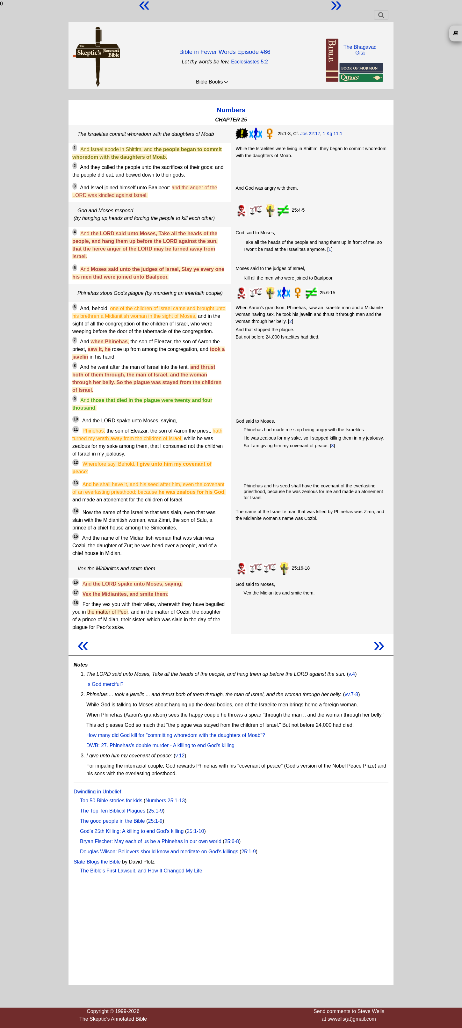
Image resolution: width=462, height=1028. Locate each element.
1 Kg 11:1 (333, 133)
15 (76, 536)
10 (76, 419)
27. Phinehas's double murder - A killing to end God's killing (168, 745)
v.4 (352, 674)
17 (76, 592)
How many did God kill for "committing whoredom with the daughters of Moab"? (175, 735)
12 (76, 462)
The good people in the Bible (112, 821)
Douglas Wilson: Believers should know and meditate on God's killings (159, 851)
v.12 (179, 755)
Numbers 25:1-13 (165, 800)
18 (76, 603)
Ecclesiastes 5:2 (249, 61)
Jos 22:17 (310, 133)
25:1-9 (155, 810)
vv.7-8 (351, 694)
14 (76, 511)
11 (76, 429)
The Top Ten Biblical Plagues (112, 810)
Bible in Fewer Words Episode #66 (225, 51)
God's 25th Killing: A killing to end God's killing (132, 831)
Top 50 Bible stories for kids (111, 800)
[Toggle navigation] (381, 15)
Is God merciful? (104, 684)
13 (76, 483)
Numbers (231, 109)
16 (76, 582)
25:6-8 (232, 841)
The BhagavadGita (360, 49)
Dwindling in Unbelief (97, 791)
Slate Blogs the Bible (97, 861)
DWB (92, 745)
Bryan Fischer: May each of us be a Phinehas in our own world (150, 841)
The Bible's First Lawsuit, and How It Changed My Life (141, 870)
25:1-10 (195, 831)
